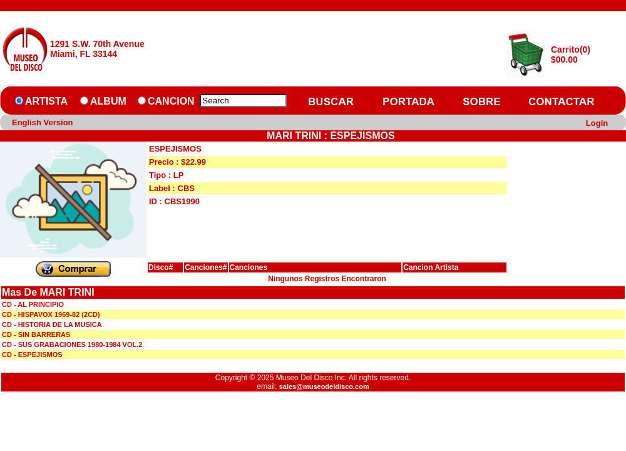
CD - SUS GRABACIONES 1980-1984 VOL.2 (72, 344)
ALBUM (108, 101)
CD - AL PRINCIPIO (33, 304)
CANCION (171, 101)
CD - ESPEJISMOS (32, 354)
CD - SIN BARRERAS (36, 334)
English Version (42, 122)
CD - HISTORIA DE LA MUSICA (52, 324)
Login (597, 123)
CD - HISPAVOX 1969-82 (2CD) (51, 314)
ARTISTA (46, 101)
